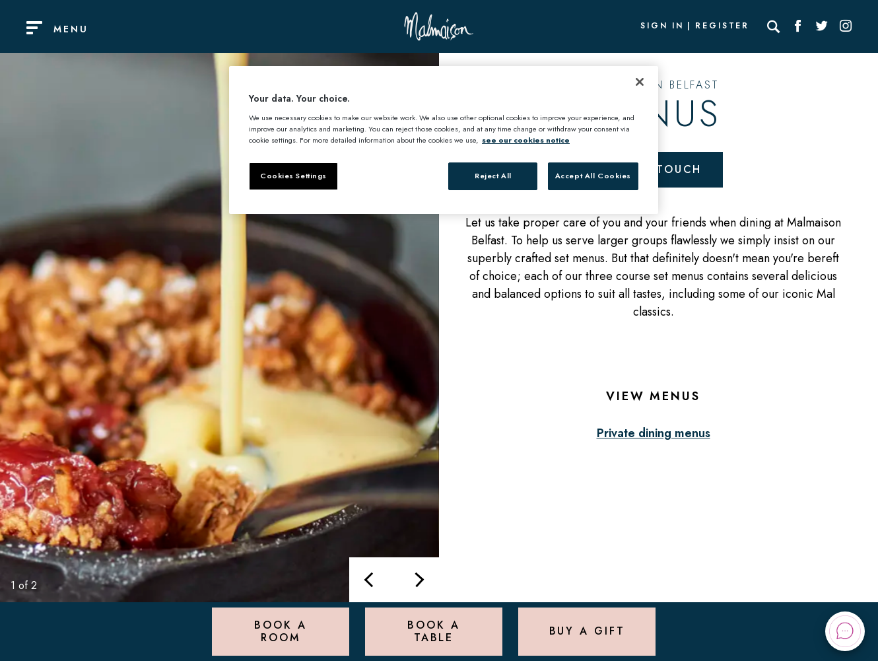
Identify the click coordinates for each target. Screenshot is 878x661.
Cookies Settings (293, 175)
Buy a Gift (587, 631)
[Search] (773, 26)
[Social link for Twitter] (822, 26)
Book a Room (280, 630)
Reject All (493, 175)
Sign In (662, 26)
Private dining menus (653, 433)
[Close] (639, 81)
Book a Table (433, 630)
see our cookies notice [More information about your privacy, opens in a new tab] (526, 140)
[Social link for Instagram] (845, 26)
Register (722, 26)
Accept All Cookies (593, 175)
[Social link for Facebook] (798, 26)
